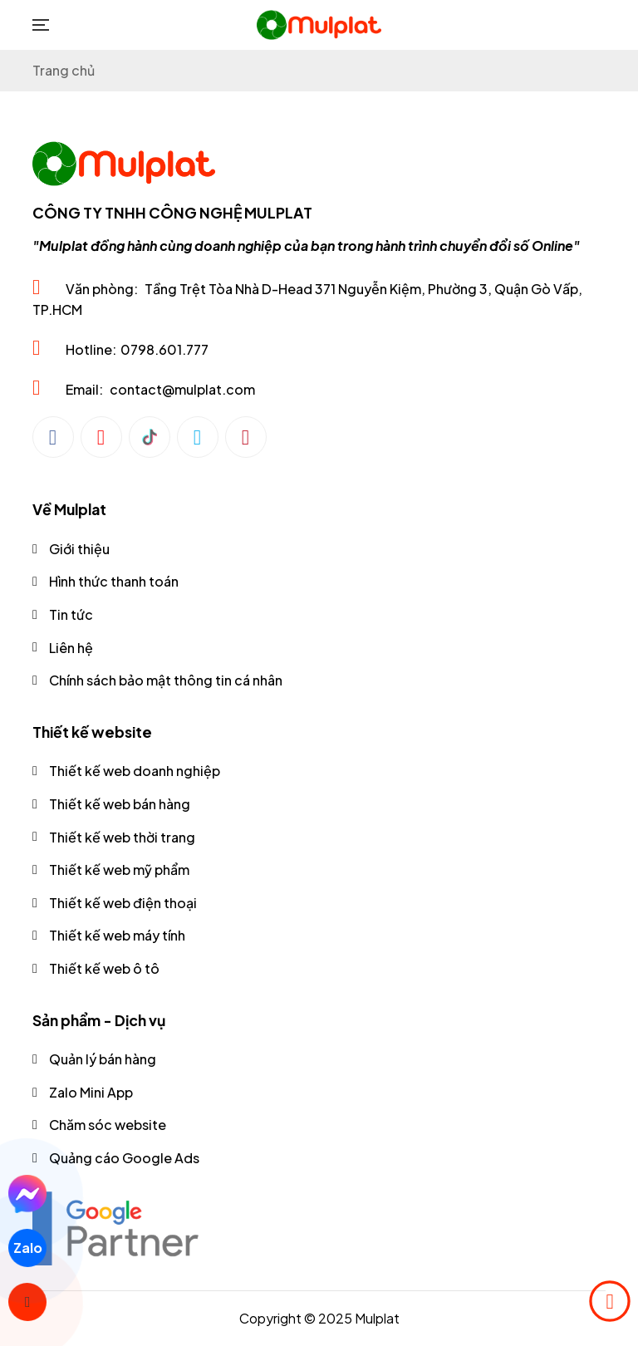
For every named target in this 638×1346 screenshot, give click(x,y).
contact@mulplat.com (182, 389)
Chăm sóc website (107, 1124)
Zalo (27, 1247)
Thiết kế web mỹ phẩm (119, 869)
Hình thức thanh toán (114, 581)
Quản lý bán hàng (102, 1059)
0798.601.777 (164, 349)
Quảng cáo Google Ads (124, 1158)
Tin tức (71, 614)
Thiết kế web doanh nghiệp (134, 770)
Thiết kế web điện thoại (123, 902)
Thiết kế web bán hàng (119, 804)
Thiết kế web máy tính (117, 935)
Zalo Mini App (91, 1092)
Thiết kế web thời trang (122, 837)
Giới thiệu (79, 549)
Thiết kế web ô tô (104, 968)
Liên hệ (71, 647)
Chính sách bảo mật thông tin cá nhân (165, 680)
